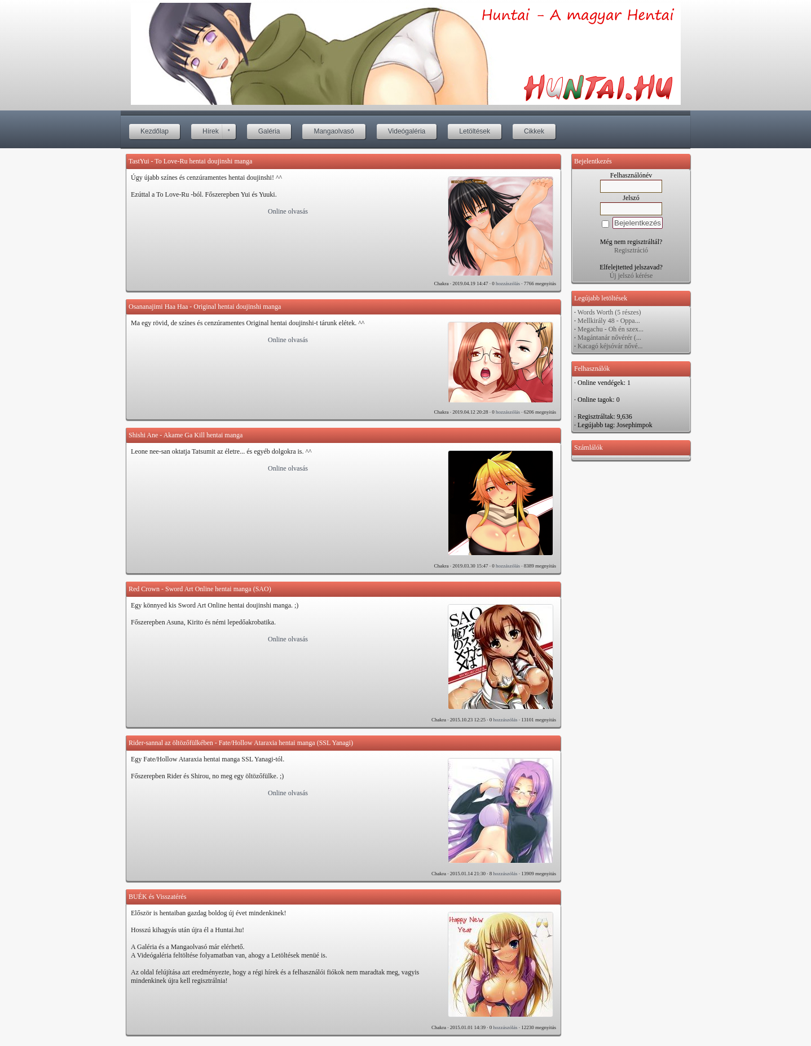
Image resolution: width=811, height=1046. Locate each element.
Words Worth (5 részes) (609, 312)
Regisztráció (631, 250)
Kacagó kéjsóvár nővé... (610, 346)
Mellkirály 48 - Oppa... (609, 321)
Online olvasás (288, 211)
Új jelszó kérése (631, 276)
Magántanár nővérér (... (609, 338)
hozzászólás (508, 283)
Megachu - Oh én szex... (610, 329)
